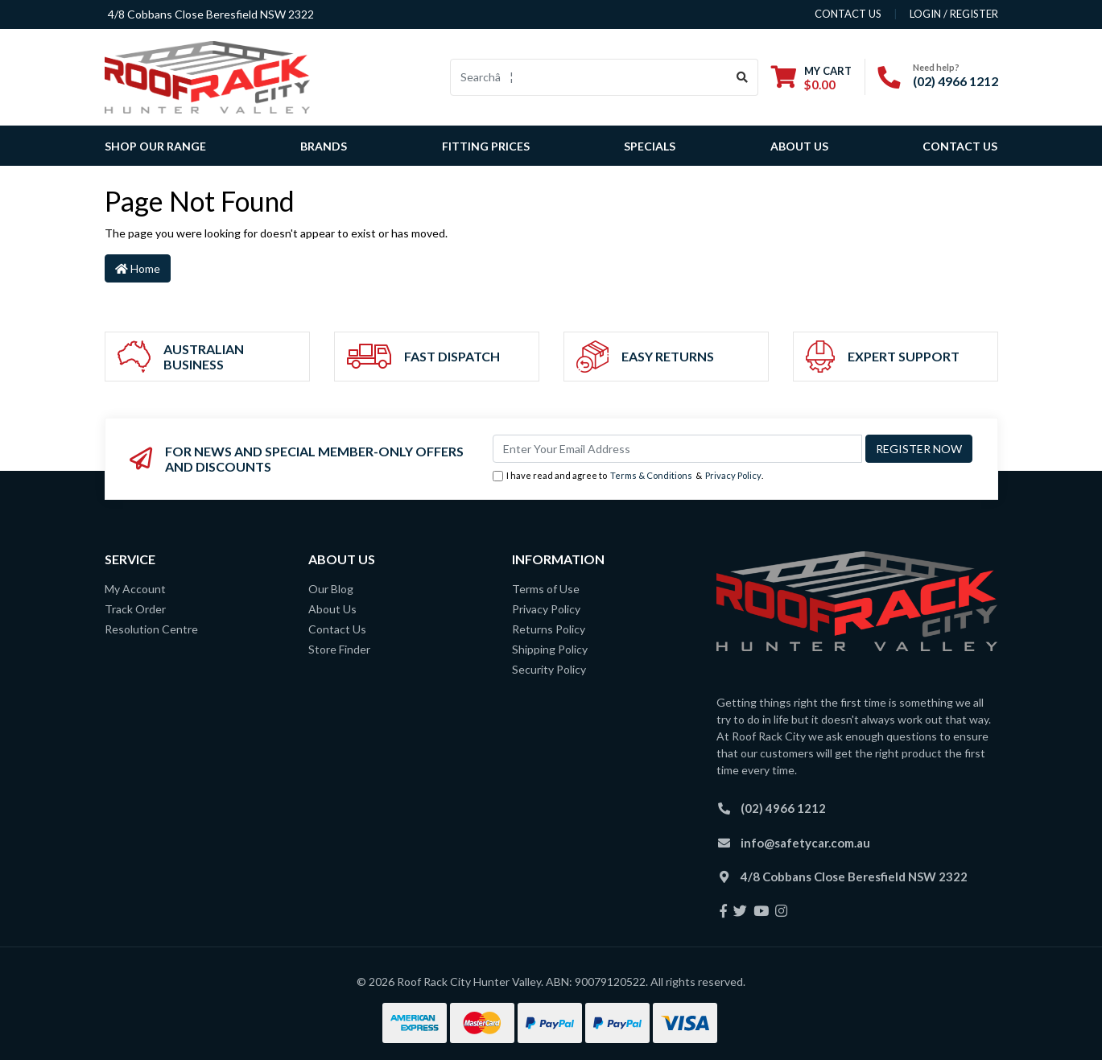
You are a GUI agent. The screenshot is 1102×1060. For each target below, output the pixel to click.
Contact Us (959, 146)
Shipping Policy (550, 649)
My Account (135, 589)
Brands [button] (323, 146)
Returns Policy (548, 629)
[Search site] (742, 77)
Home (137, 268)
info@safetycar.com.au (805, 842)
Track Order (135, 609)
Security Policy (549, 669)
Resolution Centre (151, 629)
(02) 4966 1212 (955, 81)
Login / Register (954, 13)
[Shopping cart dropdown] (811, 78)
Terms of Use (546, 589)
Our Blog (330, 589)
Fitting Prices (486, 146)
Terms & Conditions (651, 475)
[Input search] (589, 77)
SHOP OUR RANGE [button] (155, 146)
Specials (649, 146)
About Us (799, 146)
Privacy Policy (733, 475)
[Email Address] (677, 449)
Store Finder (339, 649)
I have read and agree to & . (628, 476)
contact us (848, 13)
